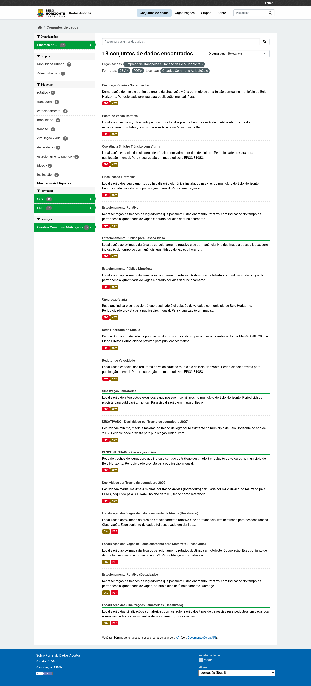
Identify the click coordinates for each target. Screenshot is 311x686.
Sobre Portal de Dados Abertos (58, 655)
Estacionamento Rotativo (120, 207)
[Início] (40, 27)
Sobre (222, 13)
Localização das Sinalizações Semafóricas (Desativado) (142, 605)
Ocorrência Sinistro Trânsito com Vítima (131, 146)
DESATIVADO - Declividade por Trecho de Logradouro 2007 (145, 422)
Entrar (269, 3)
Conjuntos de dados (154, 13)
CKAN (205, 660)
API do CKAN (45, 661)
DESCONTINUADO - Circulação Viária (129, 452)
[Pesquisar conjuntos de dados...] (254, 12)
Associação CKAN (49, 667)
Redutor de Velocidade (118, 360)
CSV (114, 103)
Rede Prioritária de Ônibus (121, 330)
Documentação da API (202, 637)
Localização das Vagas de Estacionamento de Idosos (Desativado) (150, 513)
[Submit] (270, 12)
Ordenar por (216, 53)
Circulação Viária (114, 299)
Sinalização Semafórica (119, 391)
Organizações (185, 13)
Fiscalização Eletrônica (119, 177)
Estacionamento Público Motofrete (127, 269)
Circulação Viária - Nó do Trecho (125, 85)
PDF (106, 103)
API (178, 637)
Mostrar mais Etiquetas (54, 183)
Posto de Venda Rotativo (120, 116)
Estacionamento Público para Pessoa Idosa (133, 238)
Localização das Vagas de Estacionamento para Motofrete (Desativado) (154, 544)
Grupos (206, 13)
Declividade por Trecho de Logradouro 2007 (134, 483)
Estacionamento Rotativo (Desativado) (130, 574)
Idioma (202, 667)
